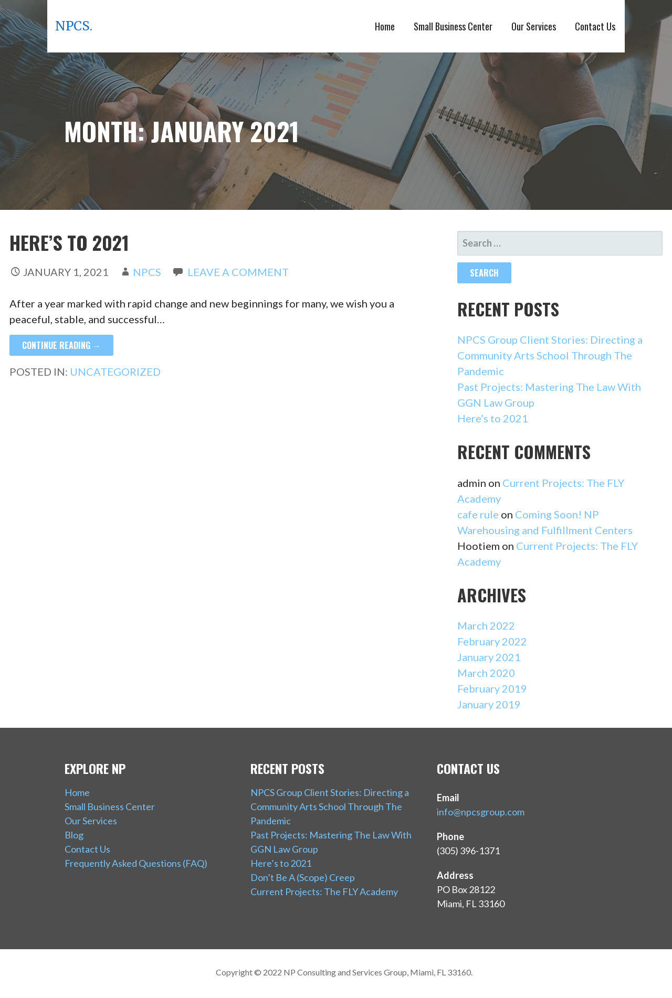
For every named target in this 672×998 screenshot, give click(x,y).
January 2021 (489, 657)
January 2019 (489, 704)
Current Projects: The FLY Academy (324, 891)
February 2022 (492, 641)
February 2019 (492, 688)
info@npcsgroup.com (480, 811)
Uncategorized (115, 371)
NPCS (147, 272)
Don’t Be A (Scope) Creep (302, 877)
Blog (74, 835)
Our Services (533, 26)
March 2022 (486, 625)
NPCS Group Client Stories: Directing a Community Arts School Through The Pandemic (550, 355)
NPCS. (73, 26)
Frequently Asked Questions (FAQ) (136, 863)
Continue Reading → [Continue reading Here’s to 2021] (61, 345)
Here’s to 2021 (69, 242)
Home (385, 26)
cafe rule (478, 514)
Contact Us (595, 26)
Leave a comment (238, 272)
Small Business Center (453, 26)
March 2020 (486, 672)
